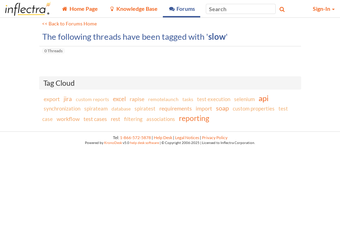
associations (160, 119)
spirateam (96, 108)
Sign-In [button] (324, 8)
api (264, 98)
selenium (244, 99)
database (121, 109)
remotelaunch (163, 99)
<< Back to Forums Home (69, 23)
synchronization (62, 108)
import (204, 108)
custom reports (92, 99)
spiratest (145, 108)
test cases (95, 118)
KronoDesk (113, 143)
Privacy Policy (214, 137)
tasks (187, 99)
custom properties (254, 108)
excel (119, 98)
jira (68, 99)
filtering (133, 119)
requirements (175, 108)
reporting (194, 118)
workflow (68, 118)
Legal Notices (187, 137)
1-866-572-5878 (135, 137)
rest (115, 118)
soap (222, 108)
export (52, 99)
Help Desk (163, 137)
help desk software (144, 143)
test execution (213, 99)
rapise (137, 99)
